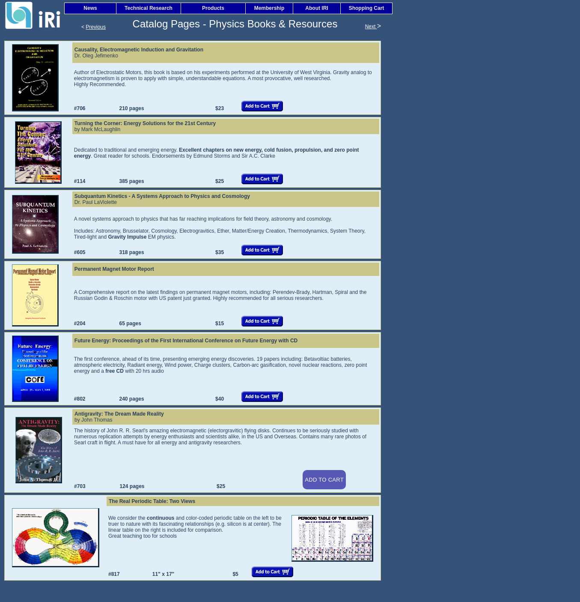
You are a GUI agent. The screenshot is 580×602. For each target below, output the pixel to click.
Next (371, 27)
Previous (96, 27)
